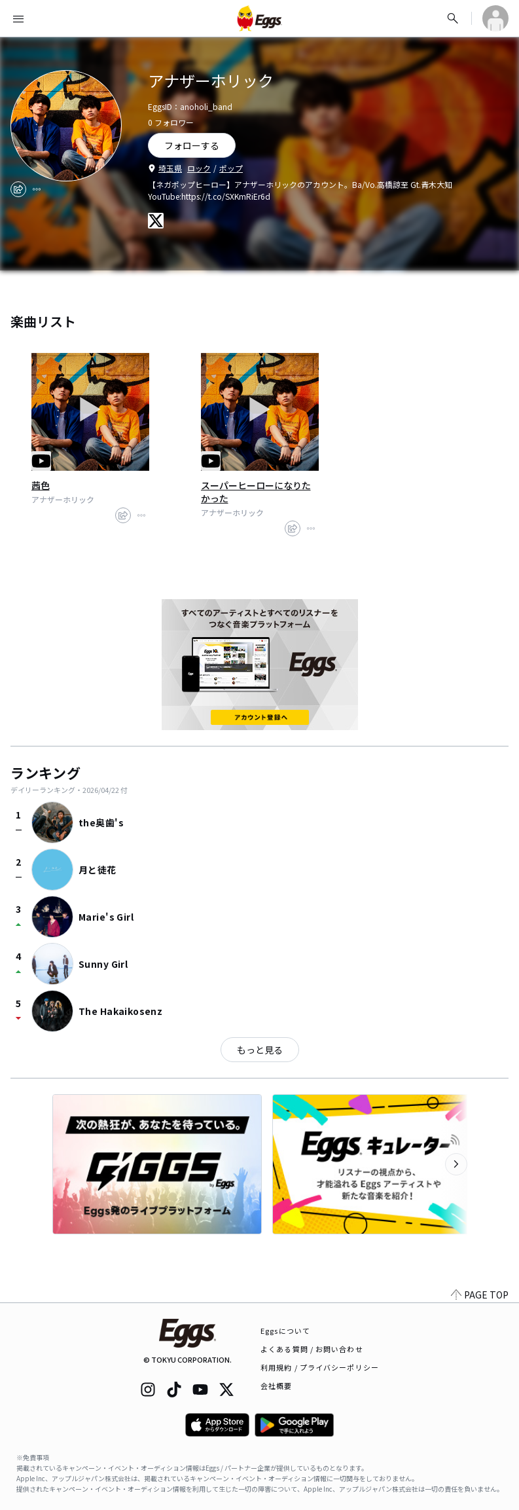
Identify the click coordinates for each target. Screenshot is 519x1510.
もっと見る (260, 1049)
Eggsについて (285, 1330)
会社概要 (276, 1385)
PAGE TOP (480, 1294)
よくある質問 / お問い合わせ (311, 1349)
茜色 (40, 485)
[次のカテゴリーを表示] (456, 1164)
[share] (18, 189)
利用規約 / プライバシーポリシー (319, 1367)
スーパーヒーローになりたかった (256, 492)
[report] (37, 189)
